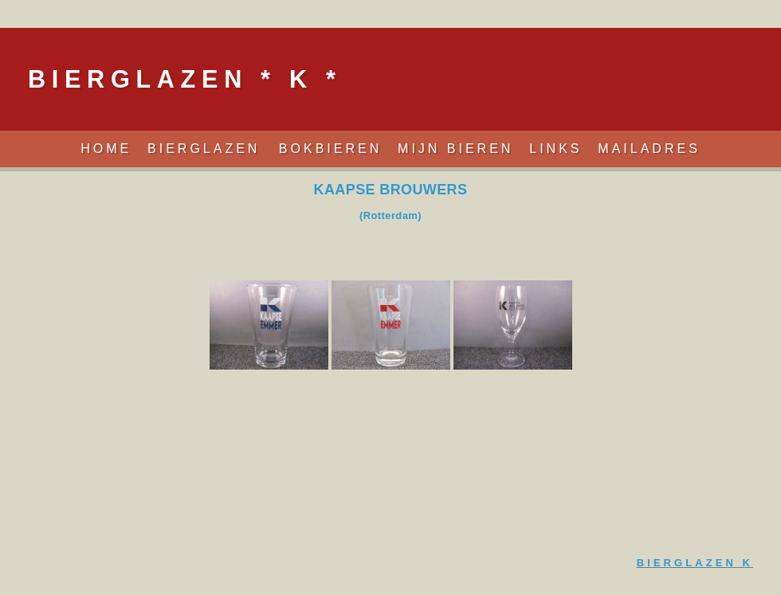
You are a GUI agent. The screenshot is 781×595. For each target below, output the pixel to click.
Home (105, 148)
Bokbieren (330, 148)
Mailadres (649, 148)
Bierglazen (207, 148)
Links (555, 148)
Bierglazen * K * (184, 78)
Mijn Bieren (455, 148)
